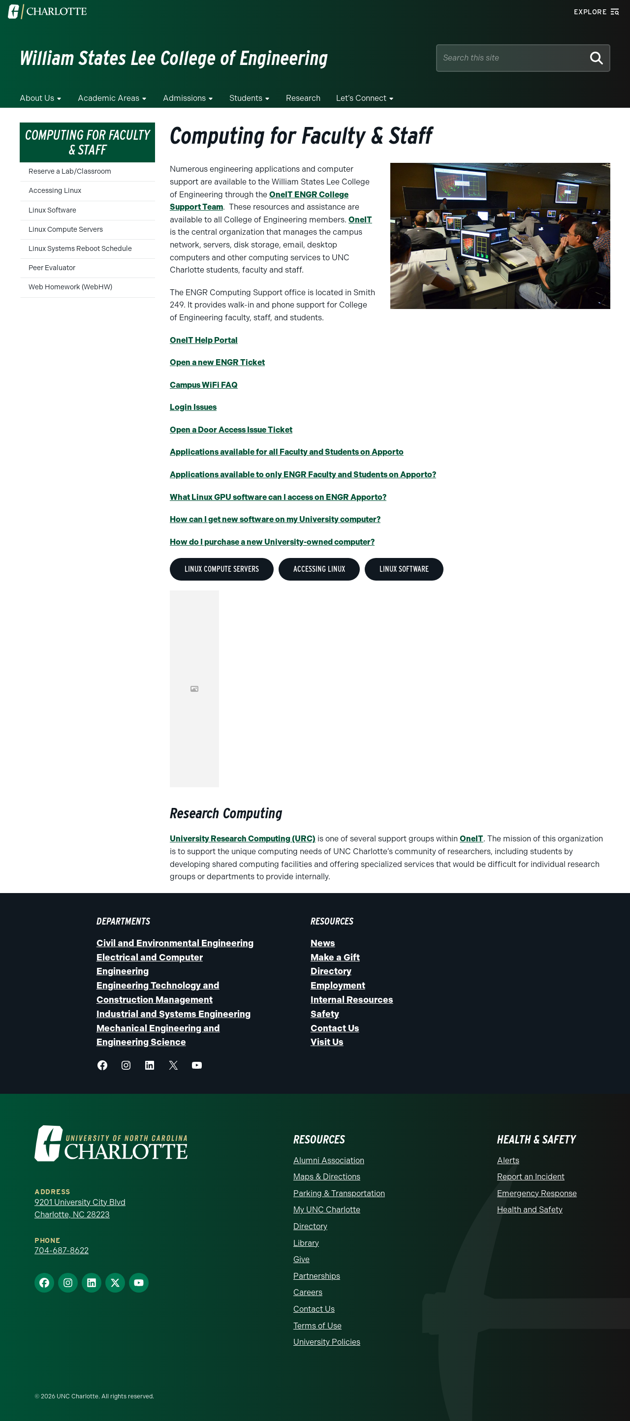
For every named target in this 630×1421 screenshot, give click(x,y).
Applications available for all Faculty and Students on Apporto (287, 452)
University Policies (326, 1342)
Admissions (184, 98)
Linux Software (52, 210)
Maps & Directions (326, 1176)
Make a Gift (335, 957)
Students (245, 98)
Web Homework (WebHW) (70, 287)
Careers (307, 1292)
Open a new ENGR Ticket (217, 362)
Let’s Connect (361, 98)
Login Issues (193, 407)
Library (306, 1243)
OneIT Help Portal (204, 340)
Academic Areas (108, 98)
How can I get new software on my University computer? (275, 519)
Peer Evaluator (52, 268)
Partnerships (316, 1276)
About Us (37, 98)
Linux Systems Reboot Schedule (80, 249)
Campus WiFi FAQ (204, 385)
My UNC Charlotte (326, 1209)
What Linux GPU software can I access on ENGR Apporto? (278, 497)
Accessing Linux (55, 190)
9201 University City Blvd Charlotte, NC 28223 (80, 1209)
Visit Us (327, 1042)
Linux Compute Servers (66, 229)
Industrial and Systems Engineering (173, 1014)
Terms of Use (317, 1325)
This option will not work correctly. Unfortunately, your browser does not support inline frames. (194, 688)
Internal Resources (352, 999)
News (323, 943)
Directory (331, 971)
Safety (325, 1014)
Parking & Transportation (339, 1193)
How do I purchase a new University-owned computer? (272, 542)
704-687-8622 (61, 1250)
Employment (338, 985)
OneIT (360, 219)
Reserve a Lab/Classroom (70, 171)
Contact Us (335, 1028)
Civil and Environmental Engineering (174, 943)
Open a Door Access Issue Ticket (231, 429)
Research (303, 98)
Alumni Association (328, 1160)
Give (301, 1259)
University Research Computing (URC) (242, 838)
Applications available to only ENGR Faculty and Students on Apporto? (303, 474)
